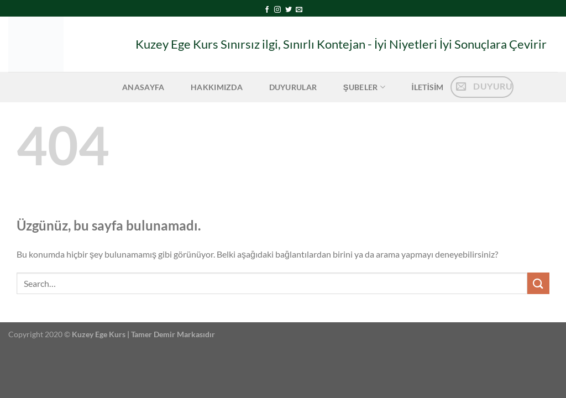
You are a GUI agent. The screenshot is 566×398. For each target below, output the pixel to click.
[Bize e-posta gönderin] (299, 10)
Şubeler (364, 87)
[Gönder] (538, 283)
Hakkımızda (217, 87)
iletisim (427, 87)
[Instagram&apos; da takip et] (277, 10)
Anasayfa (143, 87)
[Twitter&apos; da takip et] (288, 10)
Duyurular (293, 87)
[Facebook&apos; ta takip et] (267, 10)
